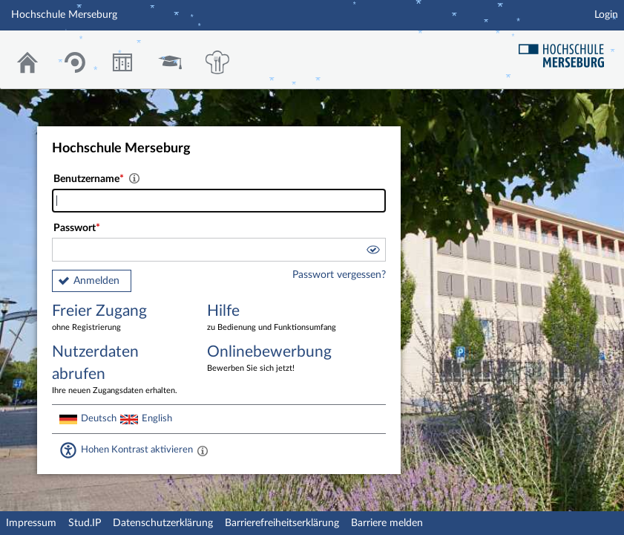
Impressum (31, 523)
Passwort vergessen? (339, 275)
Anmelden (96, 281)
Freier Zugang (118, 318)
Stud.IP (84, 523)
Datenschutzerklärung (163, 523)
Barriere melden (387, 523)
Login (606, 15)
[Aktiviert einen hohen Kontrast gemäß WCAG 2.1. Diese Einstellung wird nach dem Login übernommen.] (202, 450)
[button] (372, 252)
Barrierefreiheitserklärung (282, 523)
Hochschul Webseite (567, 50)
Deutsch (98, 418)
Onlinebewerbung (274, 359)
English (157, 418)
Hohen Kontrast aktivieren (137, 449)
